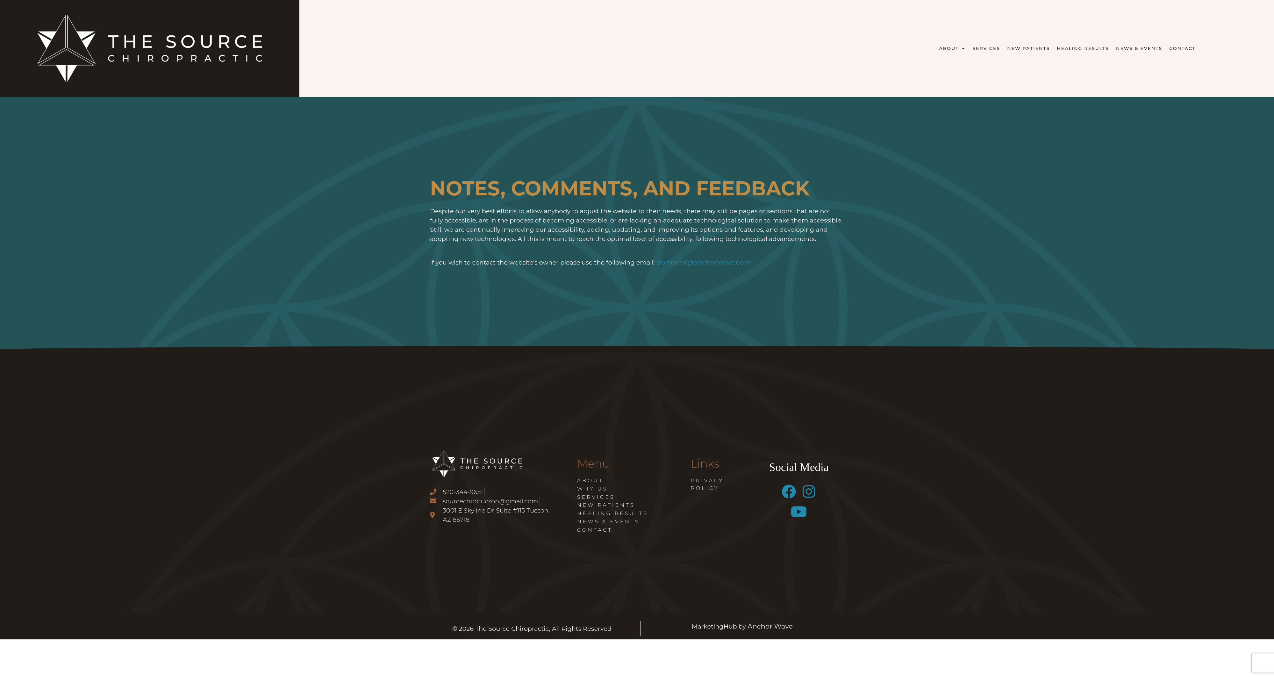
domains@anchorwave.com (703, 262)
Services (986, 48)
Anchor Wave (770, 626)
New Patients (1028, 48)
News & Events (1139, 48)
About (952, 48)
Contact (1182, 48)
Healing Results (1083, 48)
